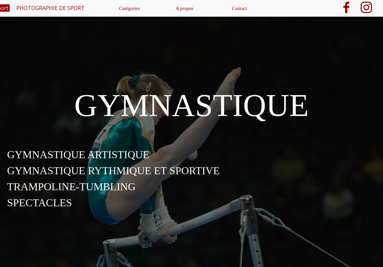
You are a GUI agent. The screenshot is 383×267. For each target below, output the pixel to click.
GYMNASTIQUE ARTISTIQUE (78, 155)
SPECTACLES (39, 203)
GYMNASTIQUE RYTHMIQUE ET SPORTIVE (113, 171)
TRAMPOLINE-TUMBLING (71, 187)
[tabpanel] (191, 170)
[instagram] (366, 7)
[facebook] (346, 7)
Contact (239, 8)
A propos (184, 8)
